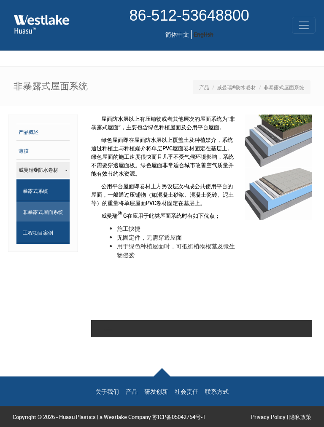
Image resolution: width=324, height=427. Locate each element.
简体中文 (177, 34)
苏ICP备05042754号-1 (178, 417)
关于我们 (107, 391)
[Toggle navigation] (304, 25)
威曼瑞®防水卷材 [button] (38, 170)
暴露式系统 (35, 190)
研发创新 (156, 391)
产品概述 (29, 132)
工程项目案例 (38, 232)
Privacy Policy (268, 417)
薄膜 (24, 151)
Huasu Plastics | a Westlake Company (105, 417)
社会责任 (186, 391)
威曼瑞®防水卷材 (236, 87)
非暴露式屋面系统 (43, 211)
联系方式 (217, 391)
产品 (204, 87)
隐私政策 (300, 417)
